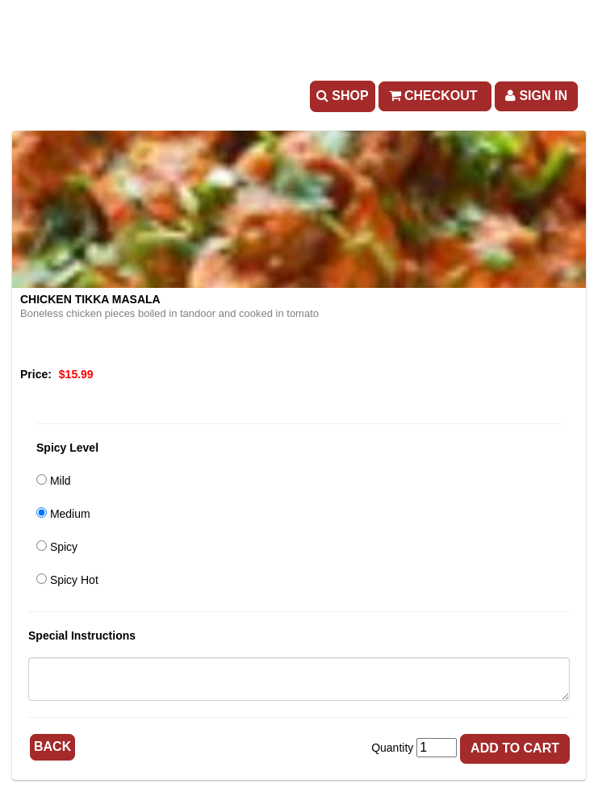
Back (52, 746)
